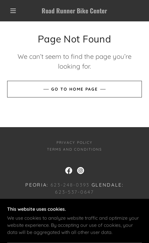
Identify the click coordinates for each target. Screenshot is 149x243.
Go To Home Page (74, 89)
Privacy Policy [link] (74, 142)
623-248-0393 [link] (70, 185)
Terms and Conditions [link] (74, 149)
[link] (74, 11)
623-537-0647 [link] (74, 192)
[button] (14, 11)
